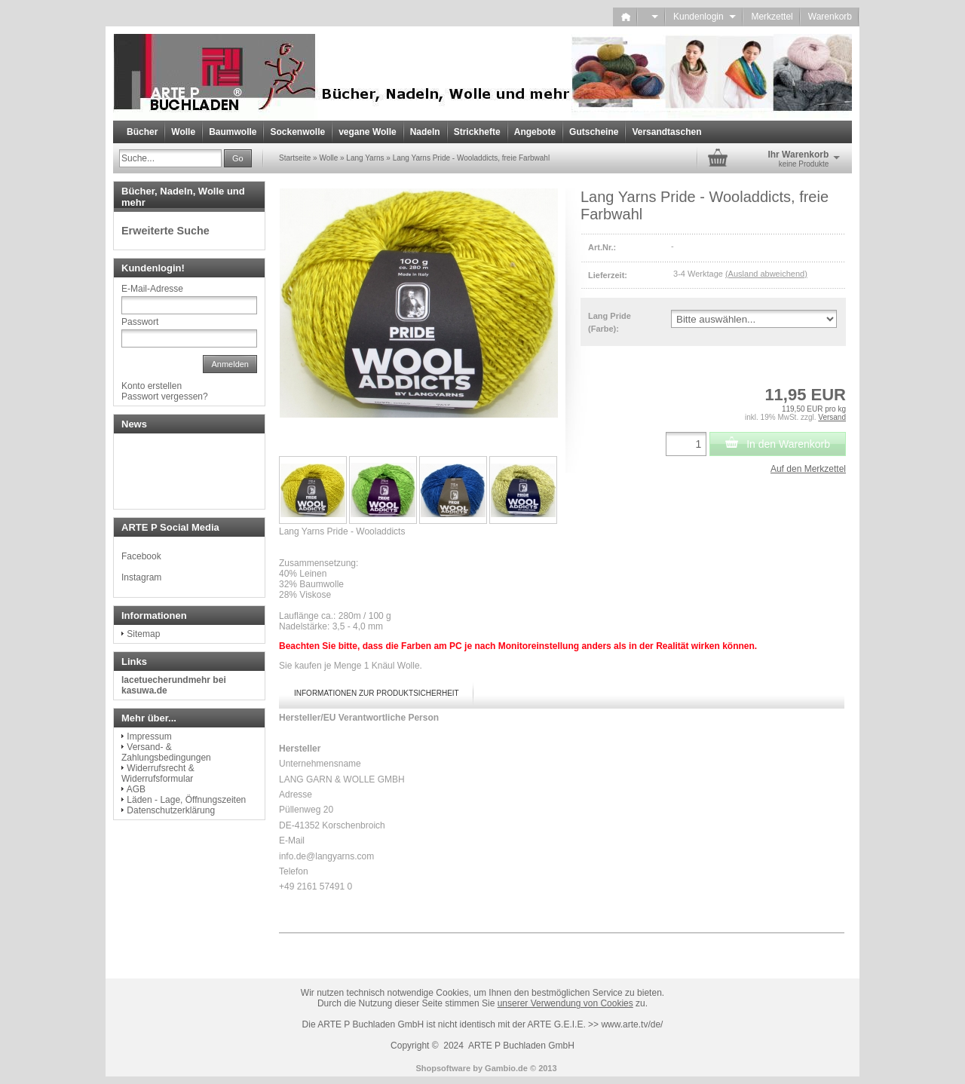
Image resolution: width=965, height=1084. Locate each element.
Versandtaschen (666, 132)
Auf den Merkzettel (808, 469)
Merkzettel (771, 16)
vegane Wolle (367, 132)
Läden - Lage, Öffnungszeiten (186, 800)
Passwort (139, 322)
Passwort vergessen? (164, 396)
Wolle (183, 132)
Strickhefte (477, 132)
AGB (136, 789)
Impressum (149, 736)
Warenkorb (830, 16)
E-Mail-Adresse (152, 288)
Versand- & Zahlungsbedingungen (166, 752)
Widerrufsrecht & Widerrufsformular (158, 773)
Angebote (535, 132)
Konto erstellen (151, 386)
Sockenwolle (297, 132)
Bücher (142, 132)
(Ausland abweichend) (766, 273)
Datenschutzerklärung (171, 810)
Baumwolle (232, 132)
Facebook (141, 556)
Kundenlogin (704, 16)
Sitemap (143, 634)
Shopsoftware (442, 1068)
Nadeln (425, 132)
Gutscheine (593, 132)
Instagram (141, 577)
